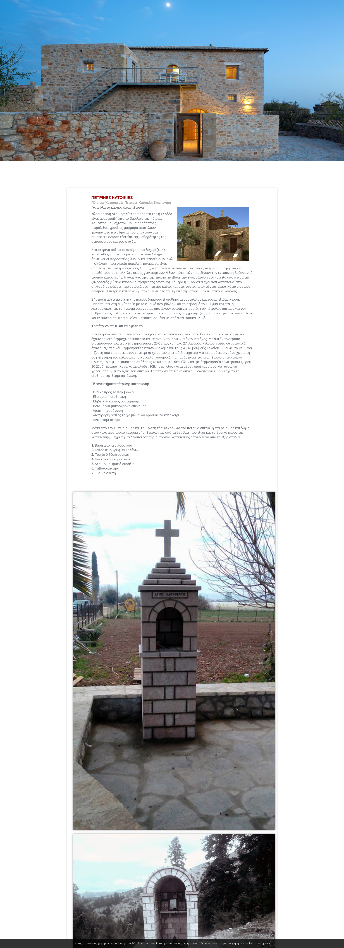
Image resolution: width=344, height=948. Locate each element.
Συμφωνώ (264, 943)
